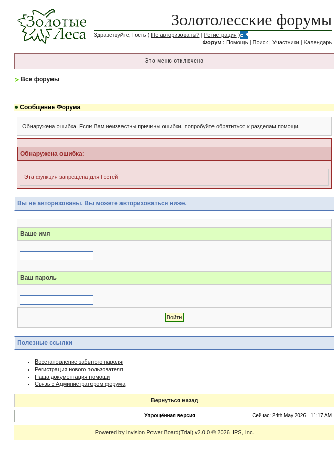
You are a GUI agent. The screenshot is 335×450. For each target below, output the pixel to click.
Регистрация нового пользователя (79, 369)
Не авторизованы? (175, 35)
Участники (285, 42)
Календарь (318, 42)
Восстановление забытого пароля (79, 361)
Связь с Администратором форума (80, 384)
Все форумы (40, 79)
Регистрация (220, 35)
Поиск (260, 42)
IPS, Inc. (243, 432)
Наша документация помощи (72, 377)
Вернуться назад (174, 400)
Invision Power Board (152, 432)
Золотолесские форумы (251, 20)
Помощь (237, 42)
